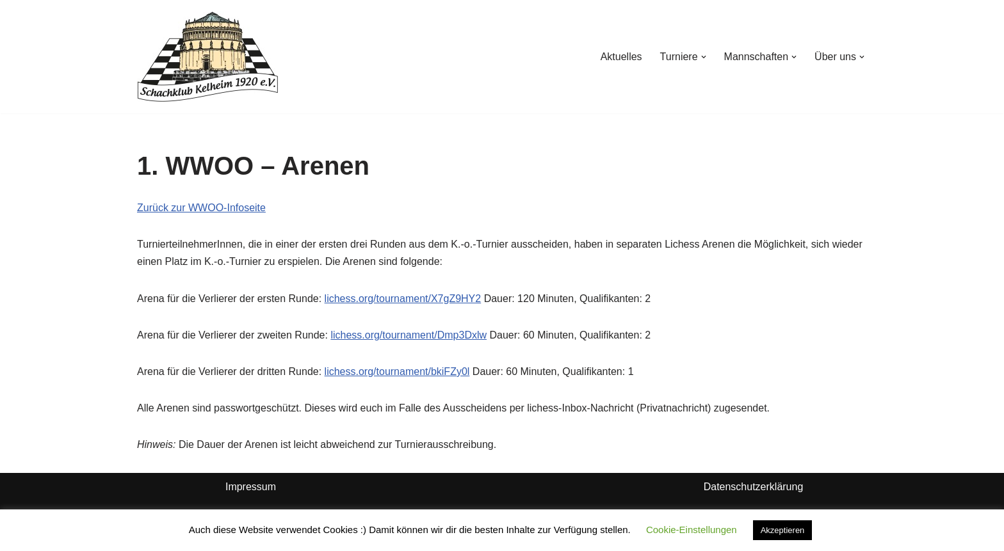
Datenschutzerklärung (754, 486)
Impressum (250, 486)
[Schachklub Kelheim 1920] (208, 57)
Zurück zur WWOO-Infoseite (201, 207)
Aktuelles (621, 56)
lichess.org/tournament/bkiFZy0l (397, 371)
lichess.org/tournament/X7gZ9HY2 (403, 298)
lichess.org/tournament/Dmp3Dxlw (408, 335)
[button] (703, 57)
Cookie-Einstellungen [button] (691, 529)
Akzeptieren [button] (783, 530)
